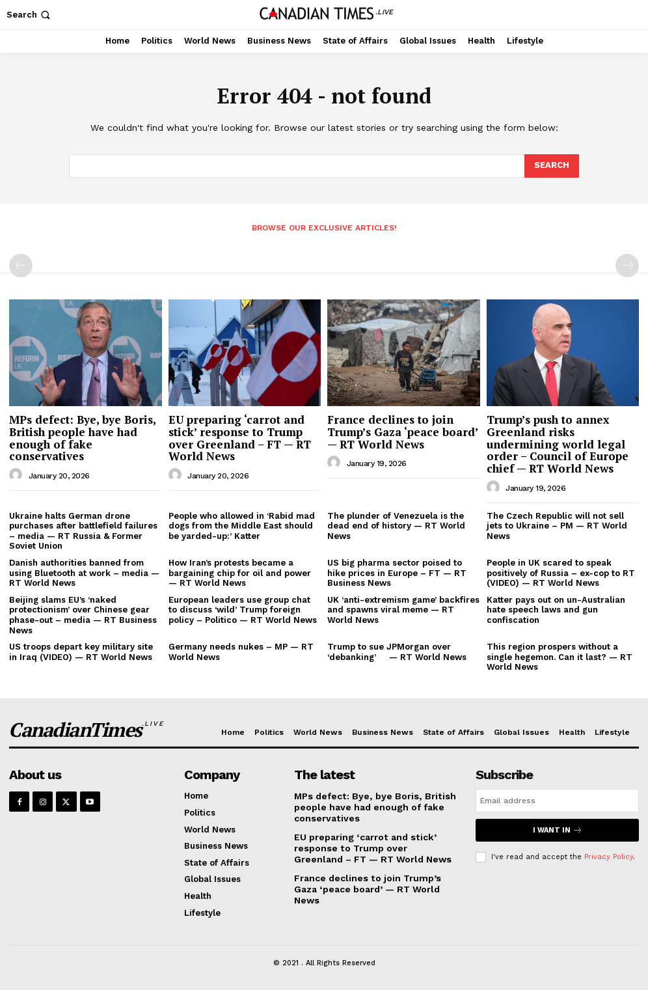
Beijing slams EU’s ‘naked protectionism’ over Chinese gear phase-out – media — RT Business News (83, 615)
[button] (30, 14)
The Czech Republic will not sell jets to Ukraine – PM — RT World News (557, 526)
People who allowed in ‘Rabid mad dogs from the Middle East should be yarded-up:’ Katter (242, 526)
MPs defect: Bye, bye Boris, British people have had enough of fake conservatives (82, 437)
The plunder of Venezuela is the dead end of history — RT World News (396, 526)
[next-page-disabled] (627, 265)
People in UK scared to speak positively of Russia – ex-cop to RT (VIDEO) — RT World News (561, 573)
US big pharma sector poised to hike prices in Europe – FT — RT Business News (396, 573)
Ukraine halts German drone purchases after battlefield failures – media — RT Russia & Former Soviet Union (83, 531)
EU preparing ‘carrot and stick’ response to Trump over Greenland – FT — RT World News (240, 437)
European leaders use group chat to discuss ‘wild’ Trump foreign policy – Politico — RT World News (243, 610)
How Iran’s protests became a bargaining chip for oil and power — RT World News (240, 573)
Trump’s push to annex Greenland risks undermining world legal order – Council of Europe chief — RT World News (557, 444)
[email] (557, 800)
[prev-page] (21, 265)
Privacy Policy (608, 857)
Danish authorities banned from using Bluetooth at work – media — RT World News (84, 573)
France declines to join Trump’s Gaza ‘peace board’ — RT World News (402, 431)
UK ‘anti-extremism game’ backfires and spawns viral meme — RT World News (403, 610)
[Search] (551, 166)
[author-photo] (17, 475)
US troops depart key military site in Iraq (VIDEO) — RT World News (81, 652)
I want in (557, 830)
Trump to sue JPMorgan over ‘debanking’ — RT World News (396, 652)
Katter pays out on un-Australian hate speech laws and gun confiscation (556, 610)
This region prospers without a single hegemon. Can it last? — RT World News (559, 657)
